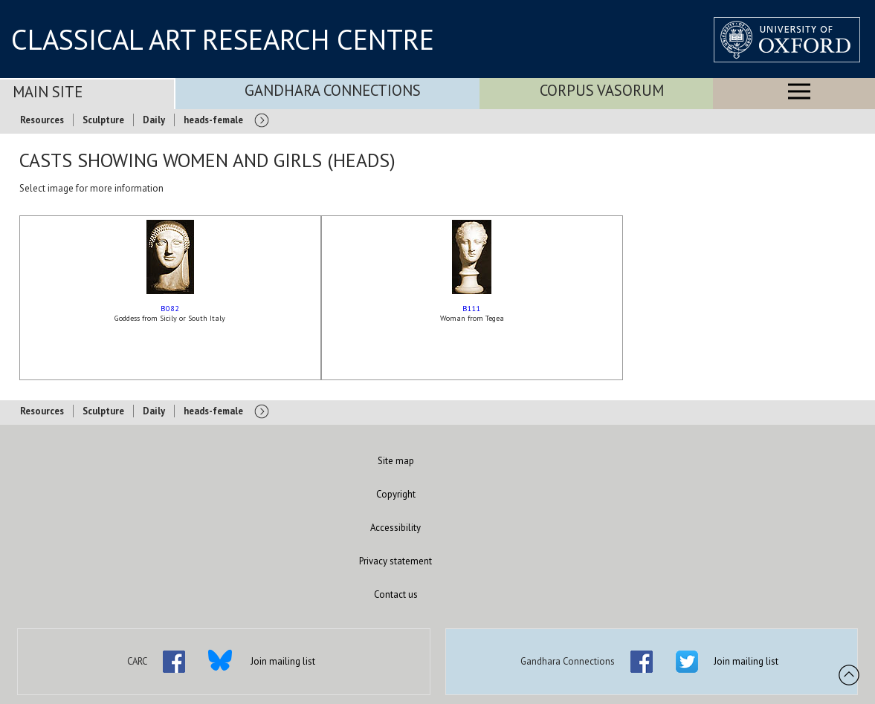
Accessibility (395, 527)
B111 (471, 308)
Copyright (396, 494)
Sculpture (103, 120)
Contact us (396, 594)
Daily (154, 120)
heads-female (213, 120)
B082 (170, 308)
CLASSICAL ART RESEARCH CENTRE (222, 39)
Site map (396, 460)
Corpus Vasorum (602, 90)
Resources (42, 120)
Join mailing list (283, 661)
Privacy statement (395, 561)
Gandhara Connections (333, 90)
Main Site (48, 92)
